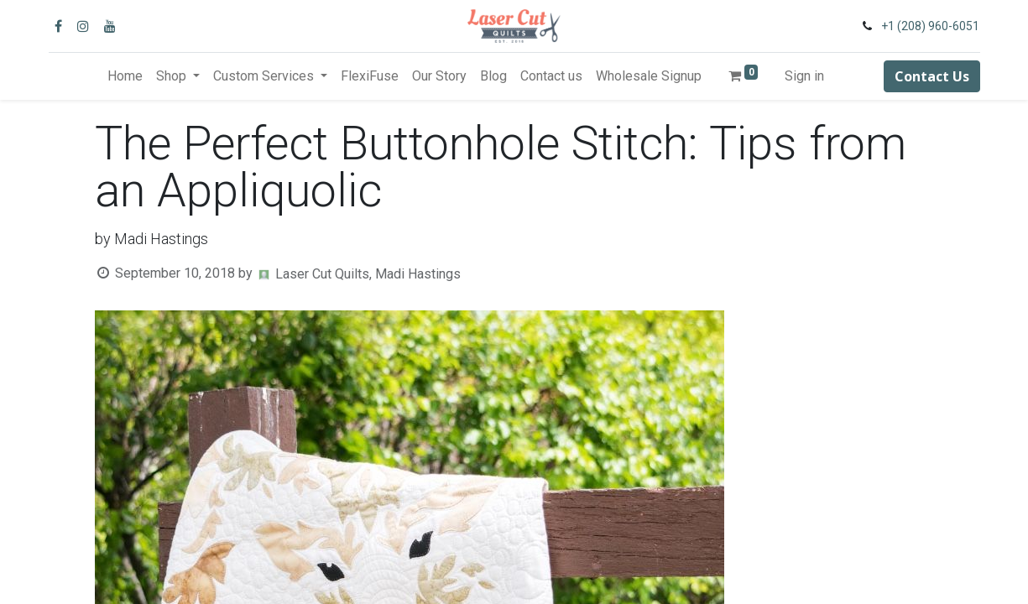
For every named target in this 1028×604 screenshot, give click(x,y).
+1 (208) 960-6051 (930, 26)
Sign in (804, 76)
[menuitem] (125, 76)
